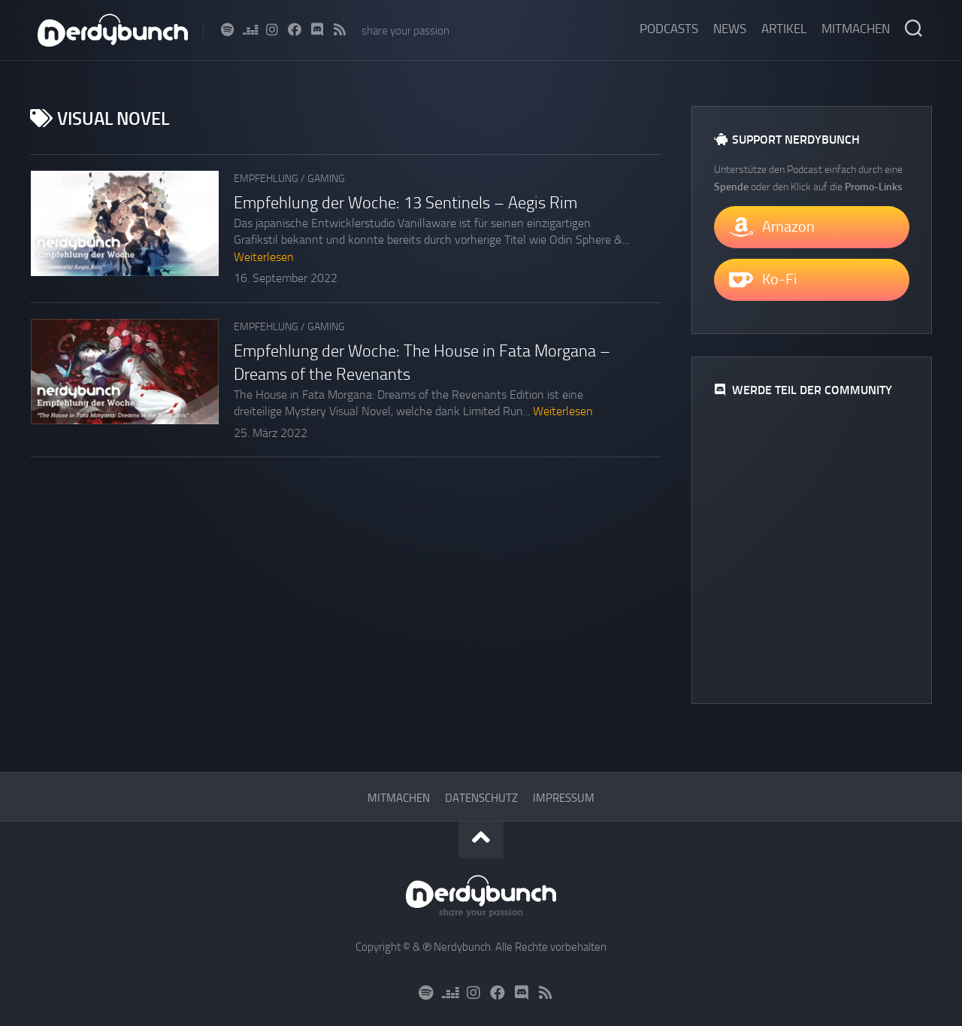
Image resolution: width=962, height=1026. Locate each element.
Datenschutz (481, 798)
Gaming (326, 178)
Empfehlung (266, 178)
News (729, 28)
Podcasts (669, 28)
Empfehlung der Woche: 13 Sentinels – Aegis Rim (405, 203)
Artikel (783, 28)
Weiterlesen (264, 257)
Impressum (563, 798)
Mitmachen (855, 28)
